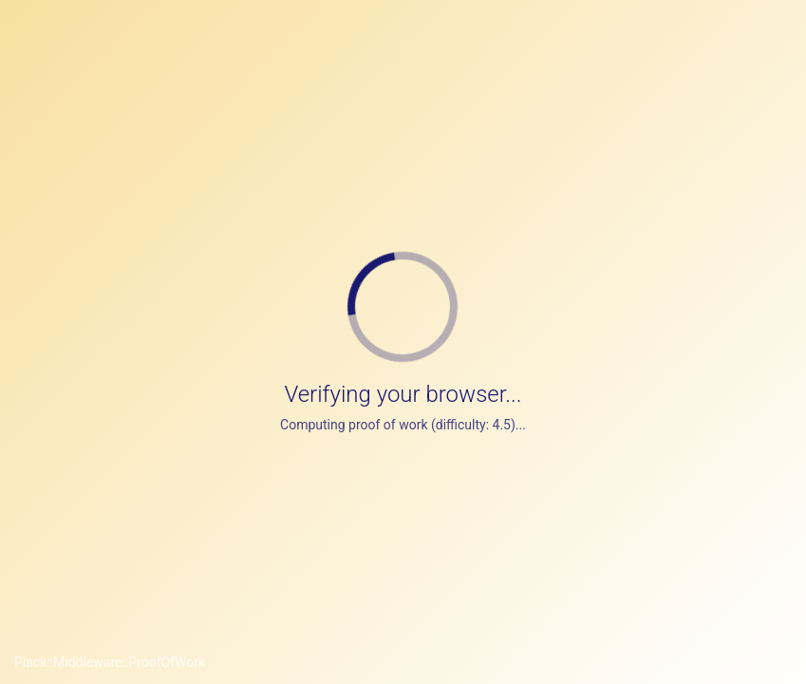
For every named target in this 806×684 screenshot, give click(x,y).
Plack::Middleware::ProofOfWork (109, 662)
